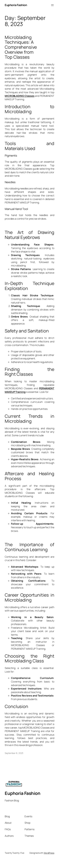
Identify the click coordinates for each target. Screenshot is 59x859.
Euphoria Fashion (16, 5)
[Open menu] (52, 5)
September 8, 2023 (14, 753)
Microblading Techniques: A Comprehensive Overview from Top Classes (21, 47)
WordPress (49, 852)
